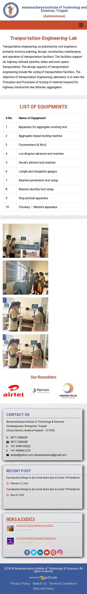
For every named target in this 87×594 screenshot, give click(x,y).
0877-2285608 (19, 441)
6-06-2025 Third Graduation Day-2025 (34, 525)
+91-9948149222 (20, 446)
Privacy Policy (20, 583)
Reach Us (39, 583)
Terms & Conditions (63, 583)
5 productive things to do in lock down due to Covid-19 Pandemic (43, 477)
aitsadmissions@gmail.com (50, 454)
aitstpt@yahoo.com (22, 454)
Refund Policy (43, 588)
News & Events (20, 519)
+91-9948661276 (20, 450)
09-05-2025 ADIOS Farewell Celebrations (36, 538)
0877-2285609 (19, 437)
